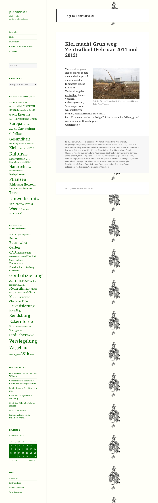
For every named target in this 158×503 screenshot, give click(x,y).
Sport (126, 164)
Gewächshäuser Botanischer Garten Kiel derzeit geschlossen (22, 382)
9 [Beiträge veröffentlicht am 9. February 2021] (15, 449)
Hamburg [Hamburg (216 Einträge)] (13, 143)
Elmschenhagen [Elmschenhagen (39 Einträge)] (16, 260)
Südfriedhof (111, 153)
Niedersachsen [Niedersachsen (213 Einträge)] (16, 170)
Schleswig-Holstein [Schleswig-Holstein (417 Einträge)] (22, 184)
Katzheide (82, 150)
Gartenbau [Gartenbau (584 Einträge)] (26, 128)
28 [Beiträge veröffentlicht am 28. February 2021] (35, 456)
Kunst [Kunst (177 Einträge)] (25, 155)
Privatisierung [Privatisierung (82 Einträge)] (22, 305)
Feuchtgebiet (70, 164)
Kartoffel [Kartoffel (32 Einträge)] (21, 285)
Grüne (112, 147)
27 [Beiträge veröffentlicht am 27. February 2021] (31, 456)
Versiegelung (94, 167)
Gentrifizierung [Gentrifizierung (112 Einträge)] (26, 275)
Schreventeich (71, 155)
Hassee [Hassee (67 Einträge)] (22, 281)
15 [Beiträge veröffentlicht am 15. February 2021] (11, 453)
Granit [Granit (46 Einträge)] (13, 281)
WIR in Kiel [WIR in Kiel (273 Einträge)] (15, 213)
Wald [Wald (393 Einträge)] (29, 204)
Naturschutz (119, 150)
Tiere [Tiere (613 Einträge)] (13, 192)
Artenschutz (110, 141)
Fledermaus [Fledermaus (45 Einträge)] (16, 263)
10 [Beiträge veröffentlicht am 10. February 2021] (19, 449)
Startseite (13, 32)
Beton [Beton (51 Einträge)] (13, 238)
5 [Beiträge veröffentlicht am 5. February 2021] (27, 445)
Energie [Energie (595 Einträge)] (24, 114)
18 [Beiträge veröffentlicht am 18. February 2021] (23, 453)
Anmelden (13, 478)
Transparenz (98, 155)
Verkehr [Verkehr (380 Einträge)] (14, 204)
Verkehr (68, 158)
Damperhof (113, 161)
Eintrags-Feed (15, 483)
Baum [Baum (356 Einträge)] (13, 110)
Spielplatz (119, 164)
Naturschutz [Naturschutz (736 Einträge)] (20, 166)
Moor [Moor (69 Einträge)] (13, 296)
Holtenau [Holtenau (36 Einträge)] (13, 285)
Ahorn (90, 161)
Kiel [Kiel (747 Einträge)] (12, 147)
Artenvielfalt (121, 141)
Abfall (101, 141)
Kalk (75, 150)
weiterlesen (73, 124)
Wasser (86, 158)
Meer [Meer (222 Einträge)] (28, 158)
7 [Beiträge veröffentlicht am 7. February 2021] (35, 445)
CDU (120, 144)
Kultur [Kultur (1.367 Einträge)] (16, 154)
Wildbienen (116, 158)
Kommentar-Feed (16, 487)
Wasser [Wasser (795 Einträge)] (15, 208)
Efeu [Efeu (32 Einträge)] (24, 257)
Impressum (14, 41)
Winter (135, 158)
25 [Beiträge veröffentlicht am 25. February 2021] (23, 456)
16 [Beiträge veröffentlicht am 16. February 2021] (15, 453)
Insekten (69, 150)
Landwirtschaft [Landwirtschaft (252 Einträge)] (17, 158)
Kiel (88, 150)
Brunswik (103, 161)
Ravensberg (100, 153)
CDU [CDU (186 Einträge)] (11, 115)
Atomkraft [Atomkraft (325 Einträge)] (29, 106)
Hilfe (11, 37)
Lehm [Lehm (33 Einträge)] (19, 292)
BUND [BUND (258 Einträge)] (32, 109)
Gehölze (94, 147)
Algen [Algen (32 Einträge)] (18, 235)
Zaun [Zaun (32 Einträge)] (32, 355)
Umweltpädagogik (112, 155)
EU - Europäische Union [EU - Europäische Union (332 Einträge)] (23, 118)
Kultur (105, 150)
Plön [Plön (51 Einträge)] (25, 301)
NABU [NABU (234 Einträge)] (28, 162)
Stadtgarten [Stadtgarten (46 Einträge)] (16, 330)
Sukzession (70, 167)
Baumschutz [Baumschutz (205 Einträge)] (22, 110)
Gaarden (86, 147)
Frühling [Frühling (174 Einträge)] (26, 124)
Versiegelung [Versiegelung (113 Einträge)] (23, 341)
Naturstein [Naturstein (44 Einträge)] (24, 296)
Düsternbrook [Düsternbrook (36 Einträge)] (15, 256)
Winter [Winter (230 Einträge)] (26, 209)
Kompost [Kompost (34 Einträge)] (12, 292)
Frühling (77, 147)
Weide (93, 158)
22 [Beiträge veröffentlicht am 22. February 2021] (11, 456)
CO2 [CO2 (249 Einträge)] (15, 114)
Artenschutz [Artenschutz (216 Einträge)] (21, 102)
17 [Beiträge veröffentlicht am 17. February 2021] (19, 453)
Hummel (125, 147)
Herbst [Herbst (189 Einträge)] (21, 143)
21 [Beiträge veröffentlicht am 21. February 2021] (35, 453)
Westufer (100, 158)
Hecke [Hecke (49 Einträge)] (32, 281)
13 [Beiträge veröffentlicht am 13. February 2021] (31, 449)
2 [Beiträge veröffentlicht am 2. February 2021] (15, 445)
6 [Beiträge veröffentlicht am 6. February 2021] (31, 445)
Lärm (111, 150)
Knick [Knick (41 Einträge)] (34, 288)
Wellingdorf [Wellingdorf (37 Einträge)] (15, 354)
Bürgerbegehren (72, 144)
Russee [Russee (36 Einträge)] (18, 326)
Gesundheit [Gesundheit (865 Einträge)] (19, 139)
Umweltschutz (127, 155)
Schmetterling (123, 153)
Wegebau (104, 167)
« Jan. (14, 460)
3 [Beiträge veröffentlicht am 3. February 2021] (19, 445)
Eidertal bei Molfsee (17, 410)
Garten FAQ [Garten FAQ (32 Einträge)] (14, 270)
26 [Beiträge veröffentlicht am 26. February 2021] (27, 456)
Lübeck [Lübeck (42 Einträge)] (31, 292)
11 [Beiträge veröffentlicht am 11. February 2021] (23, 449)
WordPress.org (15, 492)
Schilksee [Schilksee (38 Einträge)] (26, 326)
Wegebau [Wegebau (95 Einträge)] (18, 347)
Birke (96, 161)
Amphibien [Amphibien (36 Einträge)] (26, 234)
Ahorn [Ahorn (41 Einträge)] (12, 234)
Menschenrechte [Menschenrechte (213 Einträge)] (17, 162)
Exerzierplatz (124, 161)
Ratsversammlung (86, 153)
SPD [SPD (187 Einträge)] (20, 188)
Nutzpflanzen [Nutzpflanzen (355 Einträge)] (17, 174)
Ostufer (129, 150)
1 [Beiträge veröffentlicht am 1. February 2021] (11, 445)
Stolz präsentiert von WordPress (79, 188)
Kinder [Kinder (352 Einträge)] (21, 148)
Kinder (94, 150)
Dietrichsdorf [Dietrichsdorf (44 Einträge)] (23, 252)
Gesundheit (104, 147)
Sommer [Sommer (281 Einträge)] (14, 188)
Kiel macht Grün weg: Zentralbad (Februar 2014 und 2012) (101, 49)
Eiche (129, 144)
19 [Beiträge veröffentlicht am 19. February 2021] (27, 453)
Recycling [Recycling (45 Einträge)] (15, 310)
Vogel (75, 158)
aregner (90, 141)
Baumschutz (91, 144)
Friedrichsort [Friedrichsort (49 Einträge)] (17, 267)
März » (32, 460)
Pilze (75, 153)
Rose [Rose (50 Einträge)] (12, 326)
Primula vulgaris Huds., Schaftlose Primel (19, 416)
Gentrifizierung (91, 164)
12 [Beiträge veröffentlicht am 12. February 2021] (27, 449)
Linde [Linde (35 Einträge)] (24, 292)
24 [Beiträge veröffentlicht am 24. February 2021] (19, 456)
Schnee (133, 153)
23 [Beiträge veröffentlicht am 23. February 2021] (15, 456)
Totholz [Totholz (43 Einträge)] (31, 335)
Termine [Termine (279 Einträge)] (27, 188)
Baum (82, 144)
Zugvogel (79, 161)
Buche (114, 144)
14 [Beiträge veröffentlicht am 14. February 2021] (35, 449)
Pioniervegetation (106, 164)
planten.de (18, 11)
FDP (134, 144)
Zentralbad (71, 94)
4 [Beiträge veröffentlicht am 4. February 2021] (23, 445)
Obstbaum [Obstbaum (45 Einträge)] (15, 301)
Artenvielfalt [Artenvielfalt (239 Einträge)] (15, 106)
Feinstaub (69, 147)
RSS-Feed (13, 51)
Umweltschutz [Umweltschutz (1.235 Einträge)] (24, 198)
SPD (80, 155)
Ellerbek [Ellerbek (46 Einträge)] (31, 256)
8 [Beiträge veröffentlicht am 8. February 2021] (11, 449)
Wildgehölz (126, 158)
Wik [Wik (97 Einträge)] (25, 354)
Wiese (108, 158)
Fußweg (80, 164)
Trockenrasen (81, 167)
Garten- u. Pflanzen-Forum (21, 46)
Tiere (89, 155)
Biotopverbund (104, 144)
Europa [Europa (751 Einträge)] (15, 123)
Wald (80, 158)
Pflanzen (69, 153)
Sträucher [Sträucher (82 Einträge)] (18, 334)
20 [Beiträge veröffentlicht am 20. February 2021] (31, 453)
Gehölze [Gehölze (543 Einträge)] (15, 133)
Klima (100, 150)
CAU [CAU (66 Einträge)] (12, 252)
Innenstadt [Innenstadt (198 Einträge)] (29, 143)
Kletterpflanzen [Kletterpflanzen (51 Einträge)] (19, 288)
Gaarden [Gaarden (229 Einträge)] (13, 129)
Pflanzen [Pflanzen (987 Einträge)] (17, 179)
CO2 (125, 144)
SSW (84, 155)
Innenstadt (134, 147)
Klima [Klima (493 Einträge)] (30, 148)
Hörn (118, 147)
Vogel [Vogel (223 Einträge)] (23, 204)
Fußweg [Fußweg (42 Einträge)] (30, 267)
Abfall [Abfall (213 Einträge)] (12, 102)
